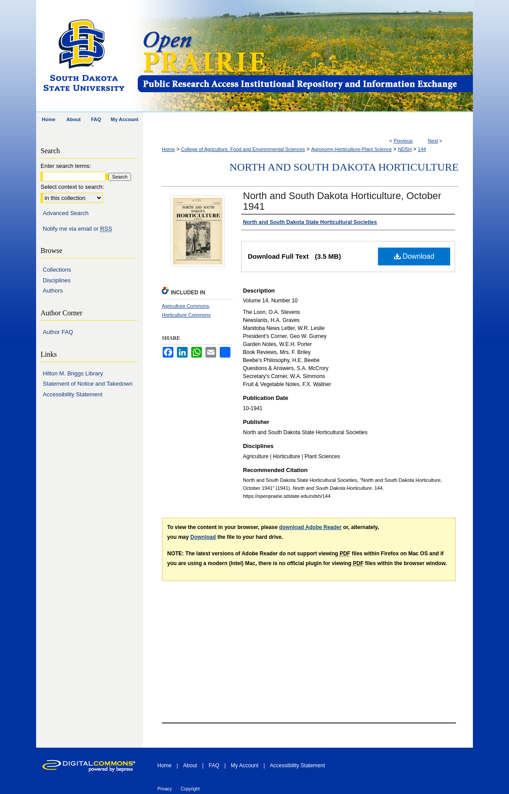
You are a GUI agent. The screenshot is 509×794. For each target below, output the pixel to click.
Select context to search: (72, 186)
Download (414, 256)
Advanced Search (66, 213)
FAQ (214, 765)
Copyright (190, 788)
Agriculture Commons (185, 306)
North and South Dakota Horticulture (344, 167)
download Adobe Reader (310, 527)
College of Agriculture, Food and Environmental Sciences (243, 149)
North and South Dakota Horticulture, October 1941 (342, 201)
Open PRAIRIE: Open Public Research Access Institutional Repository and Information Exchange (304, 56)
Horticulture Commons (186, 315)
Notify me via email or (77, 228)
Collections (57, 269)
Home (168, 149)
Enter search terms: (66, 166)
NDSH (405, 149)
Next (433, 140)
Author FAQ (58, 332)
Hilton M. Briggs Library (73, 373)
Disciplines (56, 280)
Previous (403, 140)
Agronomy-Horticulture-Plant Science (351, 149)
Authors (53, 290)
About (190, 765)
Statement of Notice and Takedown (87, 383)
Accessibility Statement (73, 394)
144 (422, 149)
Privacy (164, 788)
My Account (245, 765)
